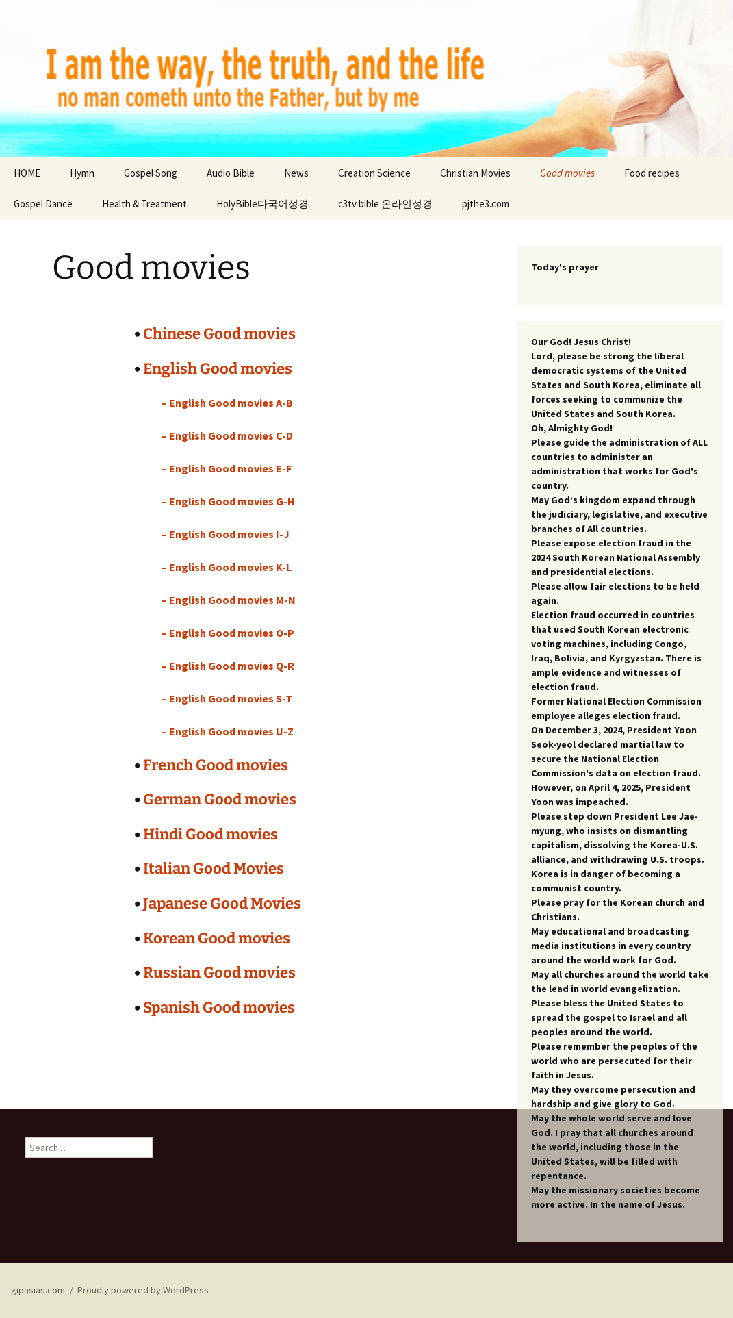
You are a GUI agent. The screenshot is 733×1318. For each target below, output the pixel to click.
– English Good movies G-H (228, 501)
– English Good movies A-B (227, 402)
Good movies (567, 172)
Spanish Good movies (219, 1007)
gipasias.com (38, 1290)
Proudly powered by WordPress (143, 1290)
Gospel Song (150, 172)
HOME (27, 172)
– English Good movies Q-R (228, 665)
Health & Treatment (144, 203)
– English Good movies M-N (229, 600)
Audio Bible (231, 172)
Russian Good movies (219, 972)
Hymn (82, 172)
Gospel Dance (43, 203)
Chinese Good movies (219, 334)
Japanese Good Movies (222, 903)
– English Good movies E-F (227, 468)
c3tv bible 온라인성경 (385, 203)
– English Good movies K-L (227, 567)
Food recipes (652, 172)
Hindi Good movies (210, 834)
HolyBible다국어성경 (262, 203)
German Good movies (219, 799)
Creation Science (374, 172)
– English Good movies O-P (228, 632)
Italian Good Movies (213, 868)
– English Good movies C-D (227, 435)
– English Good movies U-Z (228, 731)
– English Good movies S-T (227, 698)
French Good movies (215, 765)
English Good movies (217, 368)
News (296, 172)
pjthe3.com (485, 203)
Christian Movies (475, 172)
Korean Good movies (216, 938)
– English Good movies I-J (226, 534)
